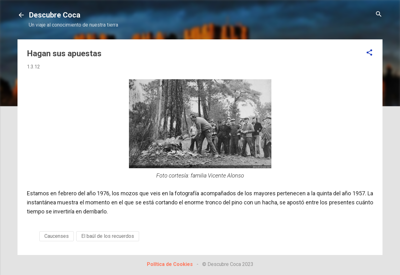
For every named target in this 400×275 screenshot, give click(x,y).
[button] (369, 53)
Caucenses (56, 236)
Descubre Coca (54, 15)
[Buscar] (378, 15)
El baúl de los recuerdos (107, 236)
